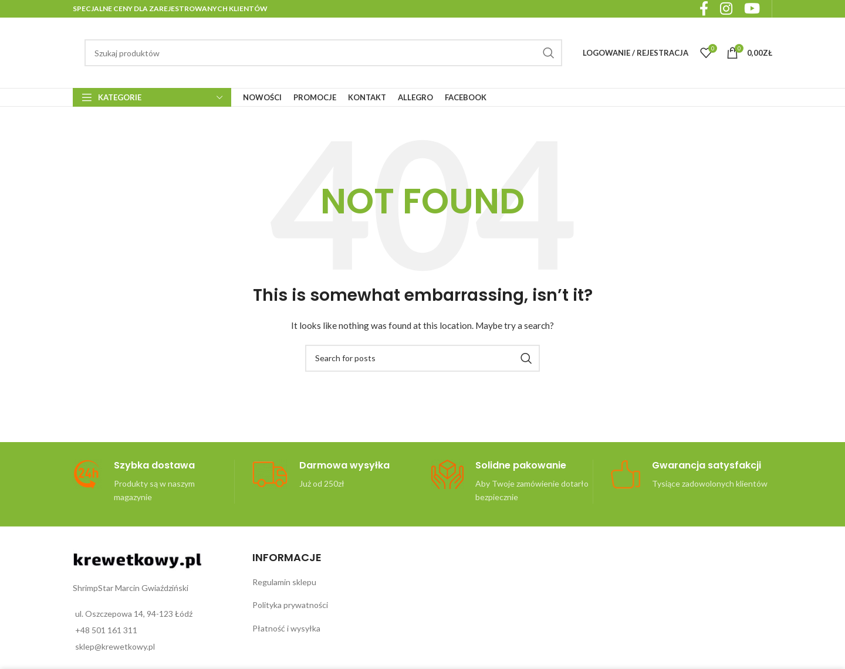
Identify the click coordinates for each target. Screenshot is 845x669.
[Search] (323, 52)
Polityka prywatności (290, 605)
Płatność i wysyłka (286, 628)
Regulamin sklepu (284, 582)
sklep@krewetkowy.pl (115, 646)
